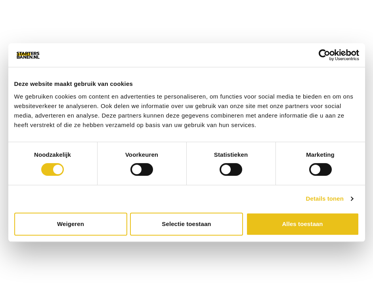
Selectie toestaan (186, 223)
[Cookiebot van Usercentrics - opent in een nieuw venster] (324, 55)
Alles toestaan (302, 223)
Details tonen (325, 198)
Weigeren (70, 223)
